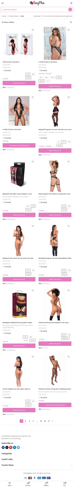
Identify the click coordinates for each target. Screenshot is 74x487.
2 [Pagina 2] (25, 421)
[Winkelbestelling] (70, 22)
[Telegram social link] (18, 447)
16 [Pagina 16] (45, 421)
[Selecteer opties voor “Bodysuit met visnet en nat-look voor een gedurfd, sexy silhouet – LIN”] (19, 279)
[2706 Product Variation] (19, 43)
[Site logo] (37, 3)
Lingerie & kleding (15, 327)
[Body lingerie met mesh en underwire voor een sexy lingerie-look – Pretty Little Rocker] (55, 175)
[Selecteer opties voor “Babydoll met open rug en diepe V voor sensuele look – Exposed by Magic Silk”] (19, 215)
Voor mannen (64, 392)
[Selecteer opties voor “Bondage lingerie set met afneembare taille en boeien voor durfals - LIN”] (55, 279)
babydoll (53, 132)
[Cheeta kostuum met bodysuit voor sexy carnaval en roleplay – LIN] (55, 303)
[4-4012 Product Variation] (55, 43)
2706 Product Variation (12, 62)
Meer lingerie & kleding (10, 325)
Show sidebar (9, 22)
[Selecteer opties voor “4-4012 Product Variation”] (55, 86)
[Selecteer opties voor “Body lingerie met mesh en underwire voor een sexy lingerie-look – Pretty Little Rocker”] (55, 215)
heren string (54, 392)
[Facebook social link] (3, 447)
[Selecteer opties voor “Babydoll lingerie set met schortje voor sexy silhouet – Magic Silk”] (55, 150)
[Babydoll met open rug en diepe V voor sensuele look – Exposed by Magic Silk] (19, 175)
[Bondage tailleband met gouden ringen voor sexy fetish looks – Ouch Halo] (19, 303)
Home (4, 16)
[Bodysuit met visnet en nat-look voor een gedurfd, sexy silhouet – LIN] (19, 239)
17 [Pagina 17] (49, 421)
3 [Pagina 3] (29, 421)
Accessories (7, 65)
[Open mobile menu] (3, 3)
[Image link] (10, 431)
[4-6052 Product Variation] (19, 110)
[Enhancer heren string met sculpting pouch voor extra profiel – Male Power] (55, 370)
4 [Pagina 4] (33, 421)
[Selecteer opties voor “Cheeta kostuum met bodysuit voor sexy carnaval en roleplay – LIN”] (55, 343)
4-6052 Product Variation (13, 129)
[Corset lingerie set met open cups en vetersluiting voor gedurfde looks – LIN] (19, 370)
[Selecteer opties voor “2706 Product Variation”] (19, 83)
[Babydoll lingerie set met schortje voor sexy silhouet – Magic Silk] (55, 110)
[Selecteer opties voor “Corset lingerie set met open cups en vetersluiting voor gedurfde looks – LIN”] (19, 410)
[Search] (37, 9)
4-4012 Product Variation (48, 62)
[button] (19, 145)
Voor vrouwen (61, 132)
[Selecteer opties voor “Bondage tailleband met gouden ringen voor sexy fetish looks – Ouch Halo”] (19, 346)
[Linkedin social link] (14, 447)
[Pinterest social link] (10, 447)
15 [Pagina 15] (41, 421)
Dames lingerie (44, 132)
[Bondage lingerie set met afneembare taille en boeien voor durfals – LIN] (55, 239)
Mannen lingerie (44, 392)
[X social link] (7, 447)
